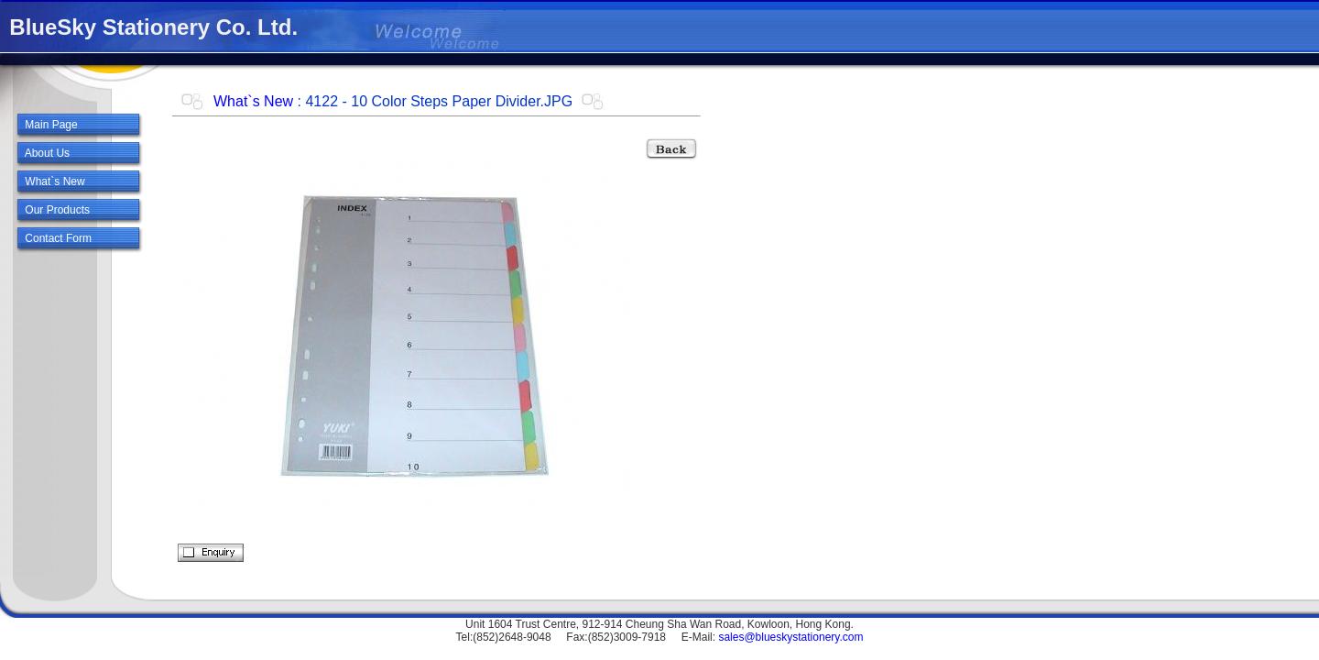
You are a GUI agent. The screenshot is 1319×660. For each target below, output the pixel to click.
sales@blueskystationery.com (790, 637)
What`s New (253, 101)
